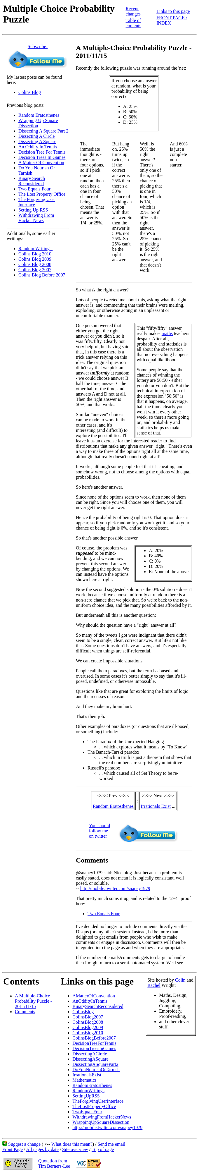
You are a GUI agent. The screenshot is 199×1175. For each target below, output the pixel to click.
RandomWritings (88, 1090)
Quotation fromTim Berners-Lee (54, 1163)
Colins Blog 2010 (34, 253)
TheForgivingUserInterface (97, 1101)
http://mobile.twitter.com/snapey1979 (115, 888)
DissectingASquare (90, 1059)
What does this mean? (71, 1144)
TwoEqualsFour (87, 1111)
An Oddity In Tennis (37, 146)
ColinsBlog (83, 1011)
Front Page (12, 1149)
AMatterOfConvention (93, 995)
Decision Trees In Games (41, 157)
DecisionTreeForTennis (94, 1043)
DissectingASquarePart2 (95, 1064)
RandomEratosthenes (92, 1085)
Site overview (75, 1149)
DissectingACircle (89, 1053)
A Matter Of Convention (41, 162)
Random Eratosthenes (38, 115)
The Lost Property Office (41, 194)
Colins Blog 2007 (34, 269)
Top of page (103, 1149)
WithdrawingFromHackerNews (101, 1116)
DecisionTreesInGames (94, 1048)
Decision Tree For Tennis (42, 152)
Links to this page (173, 11)
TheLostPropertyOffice (94, 1106)
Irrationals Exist (156, 806)
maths (167, 333)
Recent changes (133, 11)
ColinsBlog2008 (87, 1022)
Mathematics (84, 1080)
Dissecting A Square (37, 141)
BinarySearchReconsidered (97, 1006)
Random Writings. (35, 248)
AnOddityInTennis (89, 1001)
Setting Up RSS (33, 209)
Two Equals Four (34, 188)
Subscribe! (38, 46)
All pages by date (42, 1149)
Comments (25, 1011)
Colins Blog (29, 92)
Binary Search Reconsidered (31, 181)
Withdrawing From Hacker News (36, 218)
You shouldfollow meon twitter (99, 831)
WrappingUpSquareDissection (100, 1122)
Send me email (111, 1144)
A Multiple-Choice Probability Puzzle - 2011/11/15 (33, 1001)
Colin (180, 980)
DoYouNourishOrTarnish (96, 1069)
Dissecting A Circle (36, 136)
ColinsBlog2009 (87, 1027)
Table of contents (133, 23)
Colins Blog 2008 (34, 264)
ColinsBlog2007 (87, 1016)
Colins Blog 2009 (34, 259)
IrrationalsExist (86, 1074)
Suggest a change (24, 1144)
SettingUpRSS (86, 1095)
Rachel (153, 985)
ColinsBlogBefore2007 (94, 1037)
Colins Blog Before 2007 (41, 274)
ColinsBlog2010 (87, 1032)
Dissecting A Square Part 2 (43, 130)
